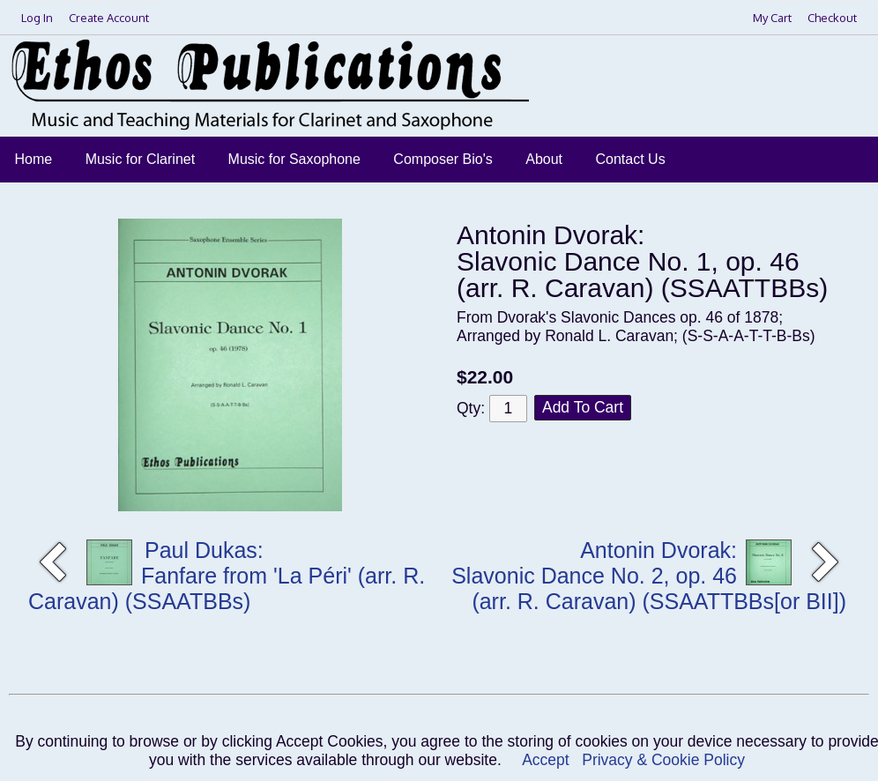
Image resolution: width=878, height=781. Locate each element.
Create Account (109, 18)
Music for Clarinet (140, 159)
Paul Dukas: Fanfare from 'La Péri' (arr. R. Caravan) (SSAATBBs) (226, 576)
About (543, 159)
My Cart (773, 18)
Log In (37, 18)
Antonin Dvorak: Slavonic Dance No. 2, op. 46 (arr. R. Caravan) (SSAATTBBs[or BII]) (648, 576)
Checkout (832, 18)
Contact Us (631, 159)
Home (34, 159)
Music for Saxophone (294, 159)
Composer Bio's (442, 159)
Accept (545, 760)
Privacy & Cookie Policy (663, 760)
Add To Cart (582, 407)
